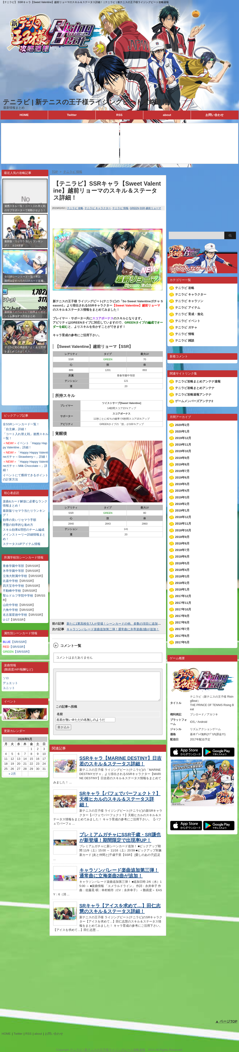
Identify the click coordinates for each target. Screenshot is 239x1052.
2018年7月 (182, 550)
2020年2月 (182, 425)
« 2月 (12, 773)
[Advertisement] (25, 376)
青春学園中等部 (13, 566)
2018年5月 (182, 563)
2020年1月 (182, 431)
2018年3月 (182, 576)
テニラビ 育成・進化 (189, 314)
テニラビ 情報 (120, 208)
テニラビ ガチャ (186, 327)
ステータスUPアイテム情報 (21, 544)
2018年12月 (183, 517)
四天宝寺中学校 (13, 585)
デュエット (10, 683)
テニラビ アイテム (187, 307)
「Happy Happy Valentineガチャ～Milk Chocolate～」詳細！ (25, 466)
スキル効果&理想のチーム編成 (23, 529)
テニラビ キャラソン (189, 301)
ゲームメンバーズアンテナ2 (194, 401)
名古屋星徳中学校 (15, 614)
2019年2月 (182, 504)
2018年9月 (182, 537)
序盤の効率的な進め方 (18, 524)
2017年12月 (183, 596)
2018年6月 (182, 556)
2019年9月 (182, 458)
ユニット (9, 688)
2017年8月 (182, 622)
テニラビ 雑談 (184, 340)
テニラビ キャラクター (97, 208)
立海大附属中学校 (15, 576)
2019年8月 (182, 464)
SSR (142, 208)
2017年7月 (182, 629)
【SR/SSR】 (15, 642)
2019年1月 (182, 510)
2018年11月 (183, 523)
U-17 (6, 619)
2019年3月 (182, 497)
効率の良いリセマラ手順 (19, 520)
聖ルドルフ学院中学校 (18, 595)
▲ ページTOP (226, 1021)
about (167, 115)
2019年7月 (182, 471)
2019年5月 (182, 484)
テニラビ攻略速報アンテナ (193, 394)
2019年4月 (182, 490)
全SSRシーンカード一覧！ (21, 424)
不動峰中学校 (12, 590)
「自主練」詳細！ (15, 429)
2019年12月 (183, 438)
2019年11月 (183, 444)
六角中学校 (10, 610)
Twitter (72, 115)
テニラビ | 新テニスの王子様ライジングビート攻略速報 (86, 102)
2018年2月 (182, 583)
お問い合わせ (214, 115)
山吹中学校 (10, 605)
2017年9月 (182, 616)
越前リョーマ (153, 208)
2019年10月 (183, 451)
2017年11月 (183, 603)
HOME (24, 115)
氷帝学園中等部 (13, 571)
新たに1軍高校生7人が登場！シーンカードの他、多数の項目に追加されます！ (120, 623)
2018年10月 (183, 530)
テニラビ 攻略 (75, 208)
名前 (60, 719)
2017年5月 (182, 642)
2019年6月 (182, 477)
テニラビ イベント (187, 321)
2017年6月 (182, 636)
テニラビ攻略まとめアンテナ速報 (198, 381)
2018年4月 (182, 570)
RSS (119, 115)
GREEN (134, 208)
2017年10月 (183, 609)
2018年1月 (182, 589)
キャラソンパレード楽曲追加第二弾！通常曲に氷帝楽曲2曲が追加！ (113, 629)
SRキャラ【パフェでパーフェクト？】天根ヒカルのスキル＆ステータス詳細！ (120, 804)
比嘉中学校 (10, 581)
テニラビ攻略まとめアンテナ (194, 388)
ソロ (6, 678)
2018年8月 (182, 543)
